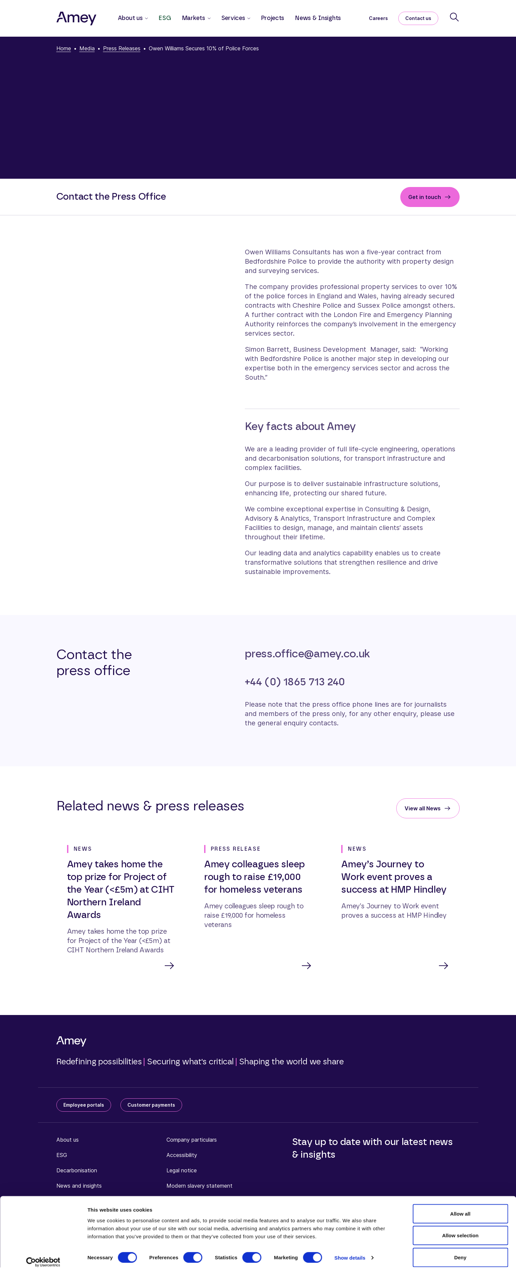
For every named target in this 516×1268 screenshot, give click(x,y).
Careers (378, 18)
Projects (272, 18)
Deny (460, 1250)
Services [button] (233, 18)
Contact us (418, 18)
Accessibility (181, 1155)
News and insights (79, 1186)
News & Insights (318, 18)
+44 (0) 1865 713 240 (295, 682)
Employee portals (83, 1105)
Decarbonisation (76, 1171)
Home (63, 48)
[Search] (454, 17)
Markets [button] (193, 18)
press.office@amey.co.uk (307, 654)
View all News (423, 808)
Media (87, 48)
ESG (164, 18)
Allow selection (460, 1228)
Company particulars (191, 1140)
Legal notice (181, 1171)
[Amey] (76, 18)
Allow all (460, 1206)
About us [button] (130, 18)
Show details (350, 1251)
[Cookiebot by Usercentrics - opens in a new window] (43, 1255)
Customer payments (151, 1105)
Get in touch (424, 197)
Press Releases (121, 48)
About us (67, 1140)
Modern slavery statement (199, 1186)
